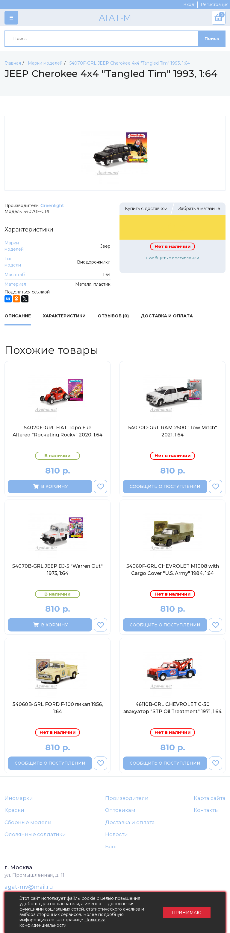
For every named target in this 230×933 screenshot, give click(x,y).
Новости (116, 834)
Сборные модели (28, 822)
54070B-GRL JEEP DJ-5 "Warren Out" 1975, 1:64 (57, 569)
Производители (127, 798)
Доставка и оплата (130, 822)
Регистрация (215, 4)
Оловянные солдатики (35, 834)
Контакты (206, 810)
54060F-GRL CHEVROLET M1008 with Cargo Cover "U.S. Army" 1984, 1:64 (172, 569)
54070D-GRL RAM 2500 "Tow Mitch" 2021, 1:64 (172, 431)
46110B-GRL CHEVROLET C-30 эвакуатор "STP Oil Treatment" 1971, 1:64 (172, 707)
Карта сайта (210, 798)
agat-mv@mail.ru (28, 887)
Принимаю (187, 912)
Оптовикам (120, 810)
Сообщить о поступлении (172, 257)
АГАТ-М (115, 18)
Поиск (212, 38)
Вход (188, 4)
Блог (111, 847)
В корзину (50, 486)
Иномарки (18, 798)
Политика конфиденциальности (62, 922)
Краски (14, 810)
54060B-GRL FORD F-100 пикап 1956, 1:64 (58, 707)
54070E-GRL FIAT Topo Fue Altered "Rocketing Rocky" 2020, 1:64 (57, 431)
